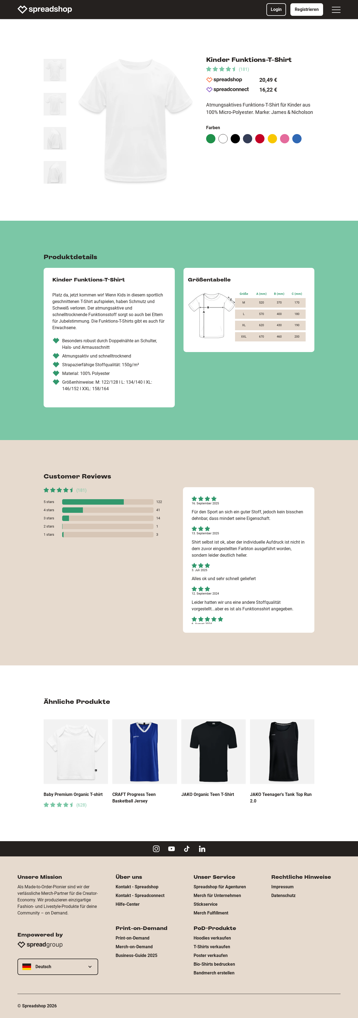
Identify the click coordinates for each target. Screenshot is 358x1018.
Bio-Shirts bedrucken (214, 964)
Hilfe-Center (128, 904)
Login (276, 9)
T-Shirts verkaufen (212, 946)
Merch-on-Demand (134, 946)
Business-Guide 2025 (136, 955)
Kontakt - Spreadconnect (140, 895)
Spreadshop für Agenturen (220, 886)
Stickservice (206, 904)
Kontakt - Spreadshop (137, 886)
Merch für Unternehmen (217, 895)
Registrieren (307, 9)
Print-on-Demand (132, 938)
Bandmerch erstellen (214, 972)
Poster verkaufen (211, 955)
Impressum (282, 886)
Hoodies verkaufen (212, 938)
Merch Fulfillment (211, 913)
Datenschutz (283, 895)
